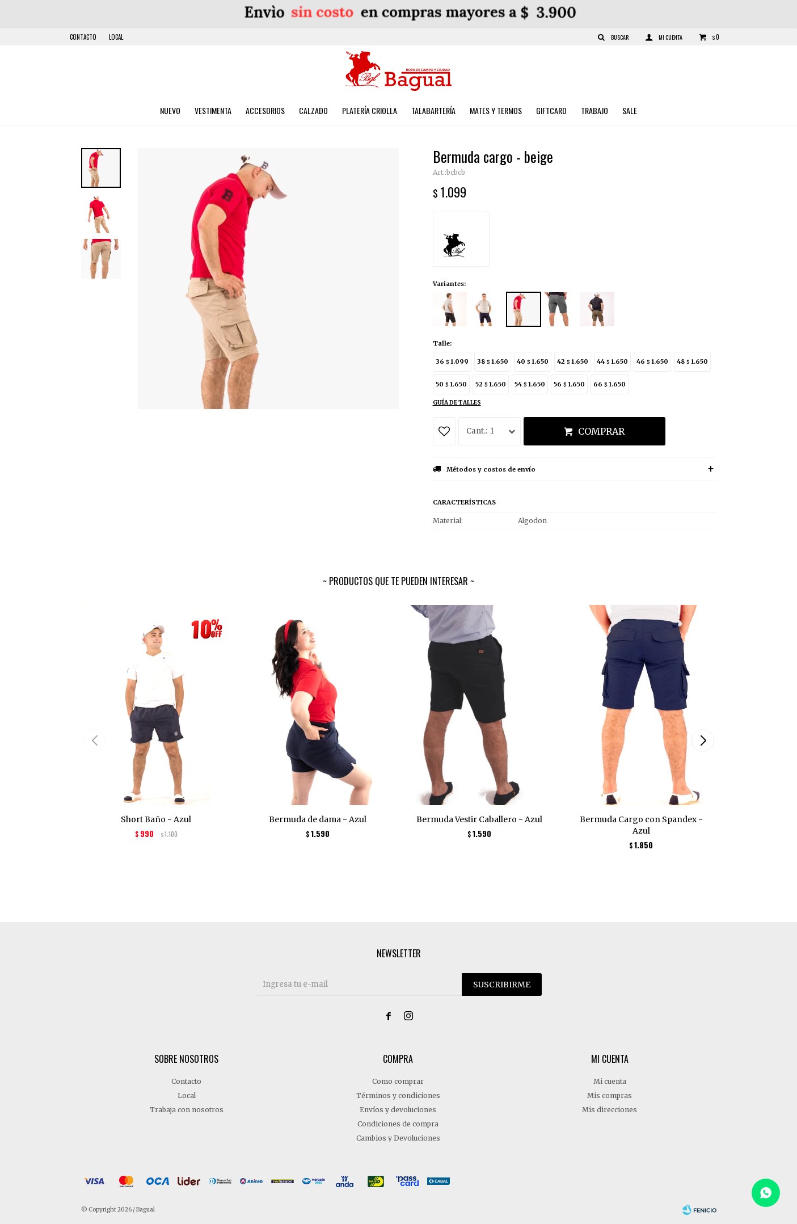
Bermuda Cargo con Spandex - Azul (641, 825)
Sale (629, 110)
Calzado (313, 110)
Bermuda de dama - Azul (317, 819)
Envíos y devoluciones (398, 1109)
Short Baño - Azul (156, 819)
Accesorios (265, 110)
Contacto (83, 36)
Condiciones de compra (397, 1124)
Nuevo (170, 110)
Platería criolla (369, 110)
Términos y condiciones (398, 1095)
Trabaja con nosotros (187, 1109)
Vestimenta (213, 110)
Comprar (601, 431)
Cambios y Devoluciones (398, 1138)
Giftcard (551, 110)
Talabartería (433, 110)
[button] (703, 740)
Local (116, 36)
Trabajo (594, 110)
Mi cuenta (609, 1081)
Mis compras (609, 1095)
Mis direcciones (609, 1109)
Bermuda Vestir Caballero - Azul (479, 819)
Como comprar (398, 1081)
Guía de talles (457, 402)
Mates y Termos (496, 110)
